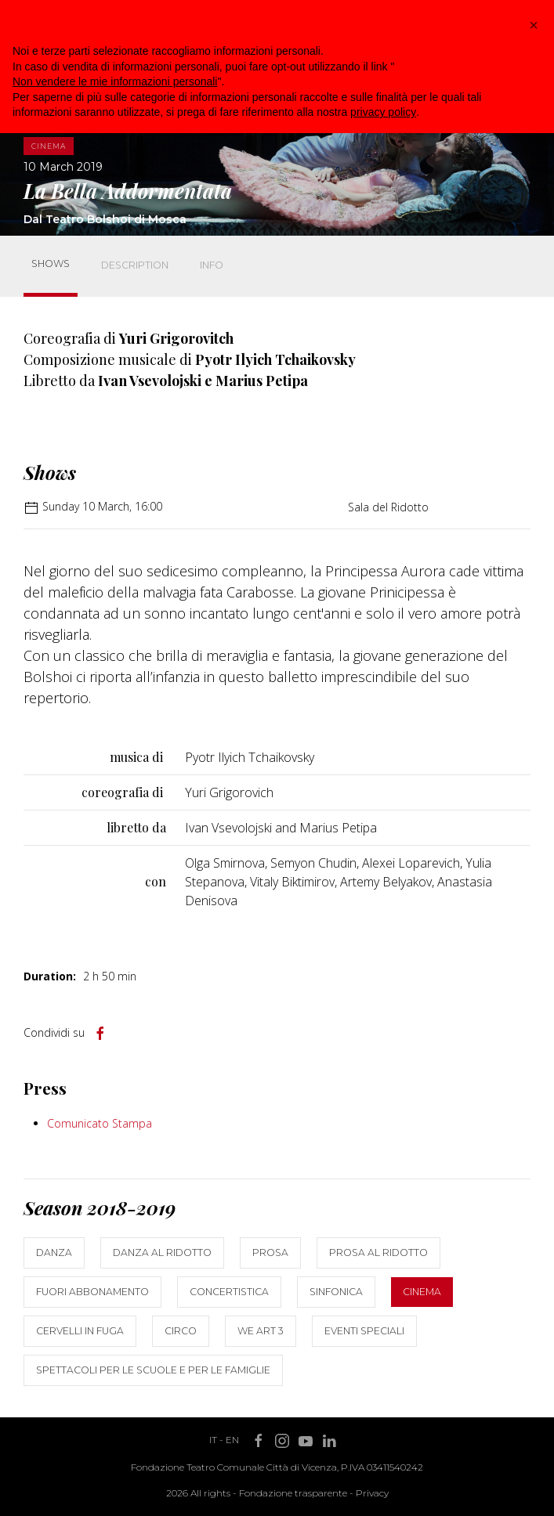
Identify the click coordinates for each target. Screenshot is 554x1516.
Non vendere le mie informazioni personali (115, 81)
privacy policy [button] (383, 112)
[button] (533, 25)
